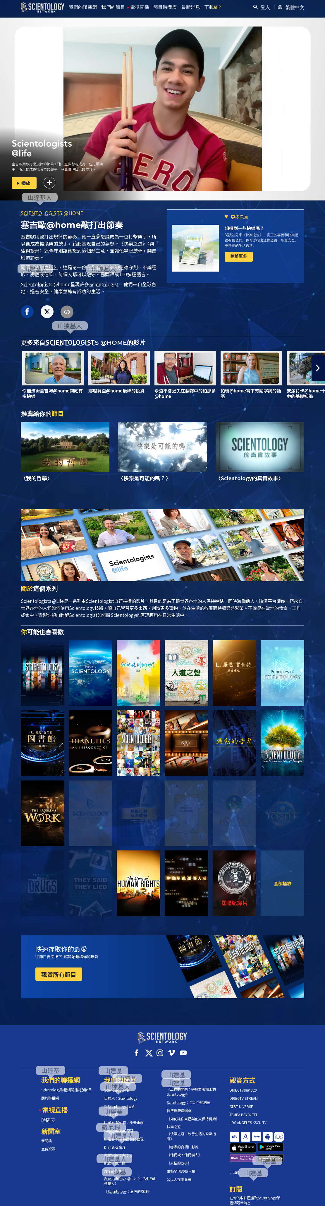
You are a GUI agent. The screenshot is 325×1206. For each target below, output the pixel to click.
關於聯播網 (50, 1092)
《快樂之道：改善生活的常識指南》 (191, 1131)
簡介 (114, 1142)
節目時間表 (165, 7)
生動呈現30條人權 (181, 1166)
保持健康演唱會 (179, 1105)
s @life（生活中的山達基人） (130, 1176)
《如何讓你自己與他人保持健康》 (193, 1113)
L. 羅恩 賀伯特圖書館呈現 (124, 1133)
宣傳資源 (48, 1143)
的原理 (119, 1125)
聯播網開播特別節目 (66, 1084)
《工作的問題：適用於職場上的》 (191, 1086)
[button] (318, 368)
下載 (212, 7)
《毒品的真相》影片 (182, 1141)
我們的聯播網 (83, 7)
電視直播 (139, 7)
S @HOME (52, 213)
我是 (118, 1149)
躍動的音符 (113, 1166)
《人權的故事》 (179, 1157)
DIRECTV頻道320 (243, 1085)
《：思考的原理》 (127, 1186)
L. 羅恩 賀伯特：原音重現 (124, 1117)
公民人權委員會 (179, 1174)
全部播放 (282, 883)
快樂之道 (174, 1121)
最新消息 (190, 7)
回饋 (236, 1149)
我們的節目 (113, 7)
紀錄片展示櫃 (114, 1158)
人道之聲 (111, 1109)
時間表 (48, 1114)
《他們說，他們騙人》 (184, 1149)
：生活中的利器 (188, 1097)
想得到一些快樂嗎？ (244, 228)
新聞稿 (46, 1135)
